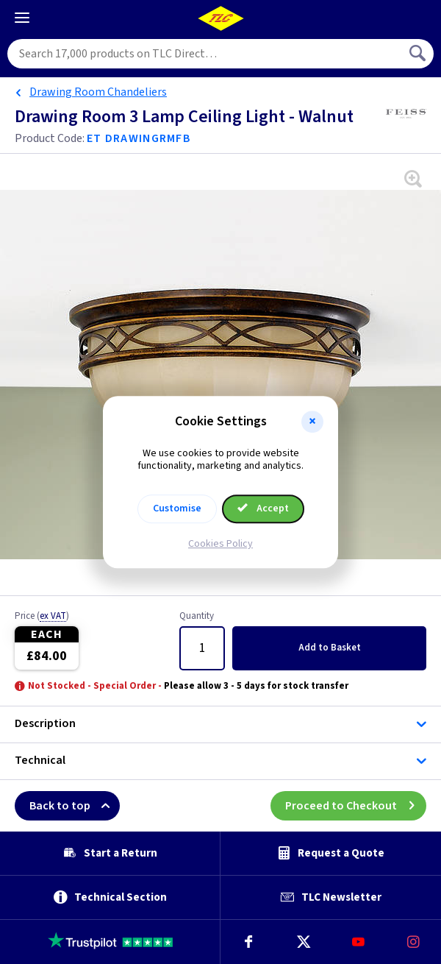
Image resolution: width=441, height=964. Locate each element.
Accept (263, 508)
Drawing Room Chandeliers (98, 92)
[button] (312, 422)
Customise (177, 508)
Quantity (196, 617)
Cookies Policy (220, 543)
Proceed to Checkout (355, 806)
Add (329, 647)
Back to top (74, 806)
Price (42, 617)
